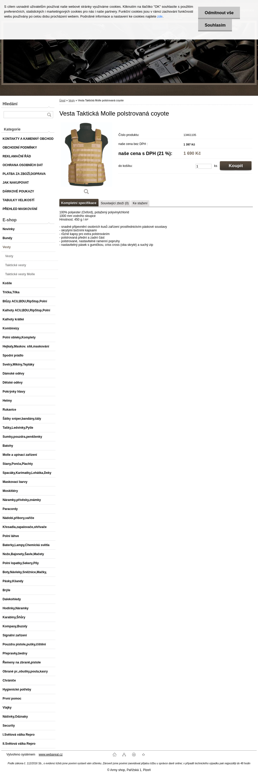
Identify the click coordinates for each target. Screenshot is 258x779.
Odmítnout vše (219, 13)
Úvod (62, 100)
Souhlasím (215, 25)
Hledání (10, 104)
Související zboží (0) (115, 203)
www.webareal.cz (51, 754)
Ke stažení (140, 203)
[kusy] (204, 166)
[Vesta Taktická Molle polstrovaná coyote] (86, 160)
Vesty (71, 100)
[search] (49, 114)
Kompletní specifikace (78, 203)
